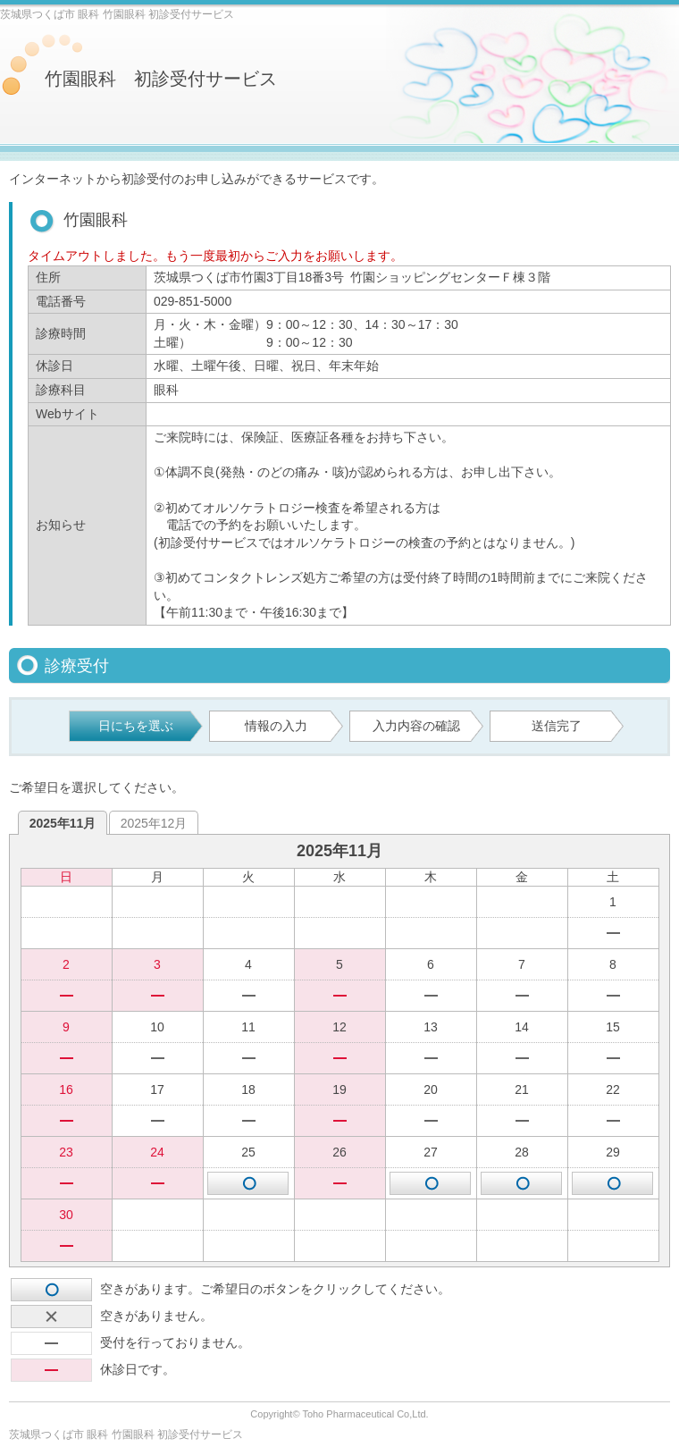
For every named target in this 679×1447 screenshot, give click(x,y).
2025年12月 (154, 823)
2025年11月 (62, 823)
